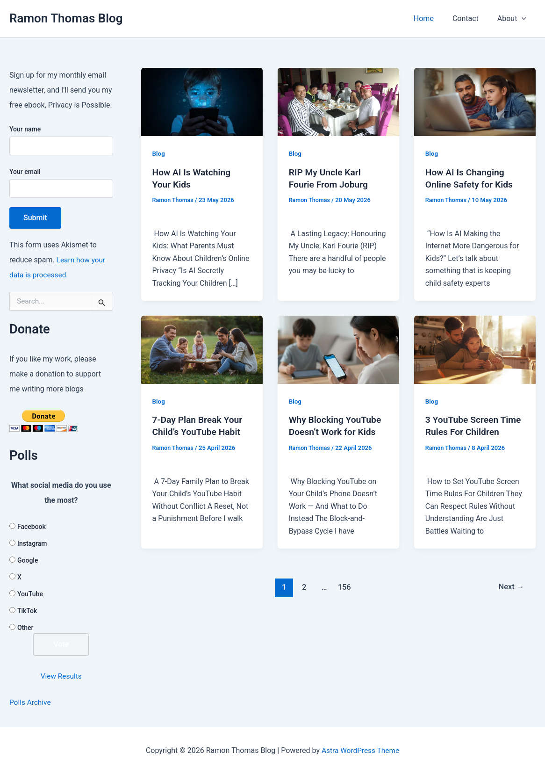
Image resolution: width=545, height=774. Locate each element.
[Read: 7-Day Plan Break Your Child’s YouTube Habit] (202, 349)
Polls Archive (30, 702)
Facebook (31, 526)
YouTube (30, 594)
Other (25, 627)
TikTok (27, 611)
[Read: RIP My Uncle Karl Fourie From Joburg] (338, 101)
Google (27, 560)
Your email (61, 183)
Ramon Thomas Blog (65, 18)
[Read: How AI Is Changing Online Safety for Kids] (475, 101)
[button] (523, 18)
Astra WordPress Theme (360, 750)
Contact (471, 18)
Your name (61, 140)
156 (344, 599)
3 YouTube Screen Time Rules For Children (463, 431)
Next (510, 599)
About (513, 18)
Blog (158, 153)
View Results (61, 676)
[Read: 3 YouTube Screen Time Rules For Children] (475, 349)
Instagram (32, 543)
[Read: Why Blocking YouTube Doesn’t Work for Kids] (338, 349)
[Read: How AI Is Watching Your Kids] (202, 101)
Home (433, 18)
